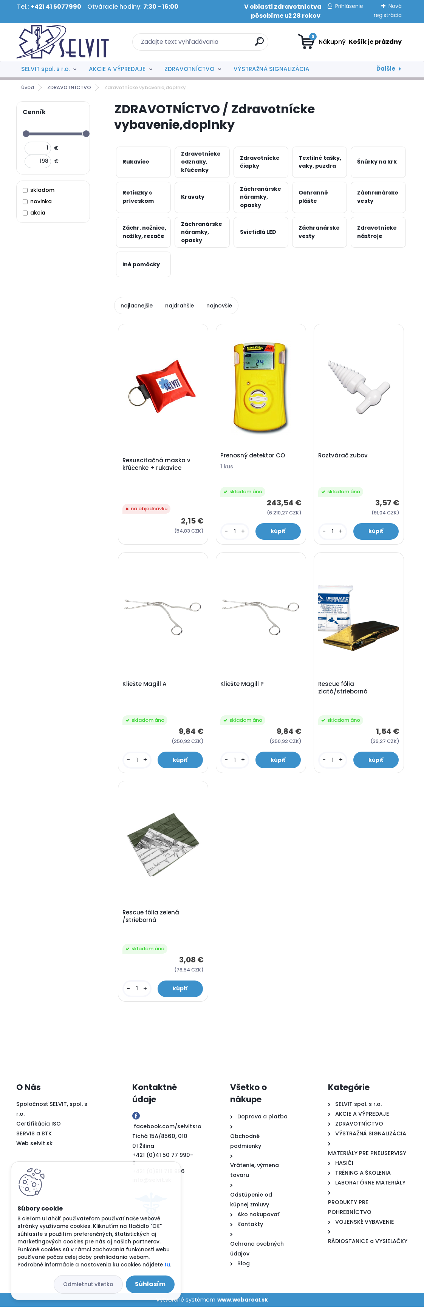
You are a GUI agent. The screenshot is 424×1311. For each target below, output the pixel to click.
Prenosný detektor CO (253, 456)
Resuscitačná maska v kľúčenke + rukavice (157, 464)
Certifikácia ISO (38, 1128)
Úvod (27, 87)
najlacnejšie (137, 305)
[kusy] (235, 532)
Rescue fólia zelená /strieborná (151, 919)
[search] (259, 44)
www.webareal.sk (242, 1303)
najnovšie (219, 305)
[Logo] (62, 42)
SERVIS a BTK (34, 1137)
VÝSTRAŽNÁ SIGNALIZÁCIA (271, 69)
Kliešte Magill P (243, 686)
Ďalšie (385, 69)
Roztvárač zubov (343, 456)
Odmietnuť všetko (88, 1284)
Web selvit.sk (34, 1147)
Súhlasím (150, 1284)
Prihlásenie (349, 6)
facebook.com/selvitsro (167, 1130)
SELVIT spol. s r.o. (45, 69)
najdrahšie (179, 305)
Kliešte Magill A (145, 686)
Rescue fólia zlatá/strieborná (343, 689)
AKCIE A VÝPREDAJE (117, 69)
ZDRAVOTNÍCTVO (189, 69)
